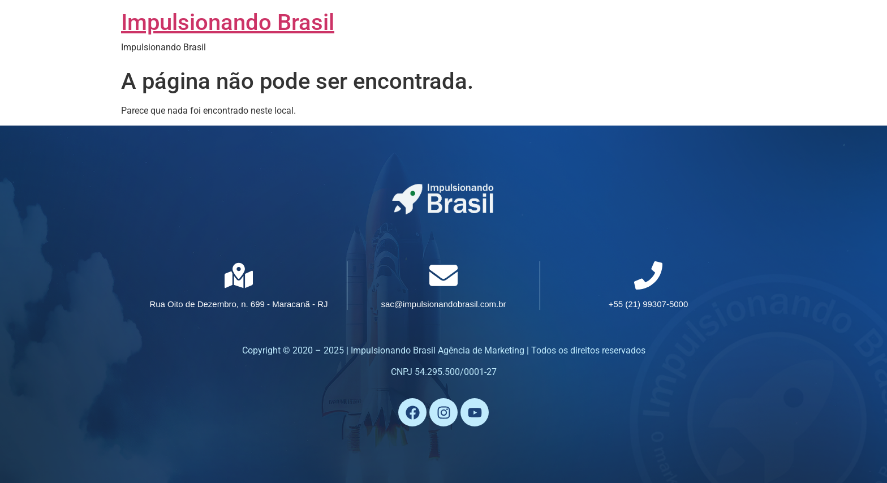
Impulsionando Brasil (227, 22)
